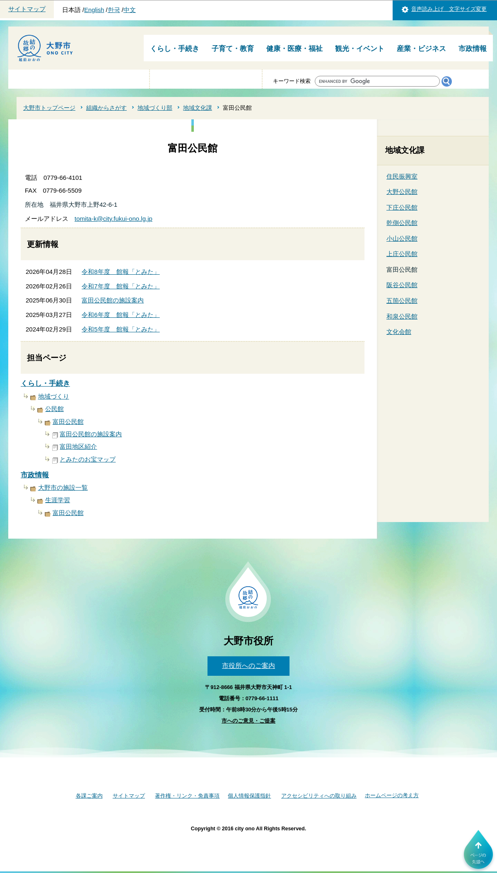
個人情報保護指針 (249, 796)
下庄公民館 (401, 207)
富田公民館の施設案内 (113, 300)
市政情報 (472, 49)
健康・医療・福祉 (294, 49)
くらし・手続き (174, 49)
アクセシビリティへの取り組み (319, 796)
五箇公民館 (401, 300)
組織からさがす (106, 107)
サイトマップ (27, 9)
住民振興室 (401, 176)
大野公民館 (401, 191)
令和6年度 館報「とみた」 (120, 314)
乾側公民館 (401, 222)
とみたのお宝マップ (88, 459)
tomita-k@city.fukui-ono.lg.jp (113, 218)
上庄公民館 (401, 253)
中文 (129, 10)
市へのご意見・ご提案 (248, 721)
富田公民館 (68, 421)
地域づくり (53, 396)
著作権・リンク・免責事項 (187, 796)
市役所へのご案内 (248, 665)
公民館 (54, 408)
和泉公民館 (401, 316)
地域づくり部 (155, 107)
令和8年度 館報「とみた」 (120, 271)
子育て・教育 (233, 49)
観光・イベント (359, 49)
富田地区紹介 (78, 446)
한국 (114, 10)
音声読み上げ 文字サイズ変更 (449, 9)
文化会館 (398, 331)
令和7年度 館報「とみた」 (120, 286)
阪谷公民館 (401, 284)
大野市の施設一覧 (63, 487)
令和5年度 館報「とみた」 (120, 329)
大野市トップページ (49, 107)
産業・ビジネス (421, 49)
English (94, 10)
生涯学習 (57, 499)
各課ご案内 (89, 796)
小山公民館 (401, 238)
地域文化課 (197, 107)
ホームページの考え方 (392, 795)
